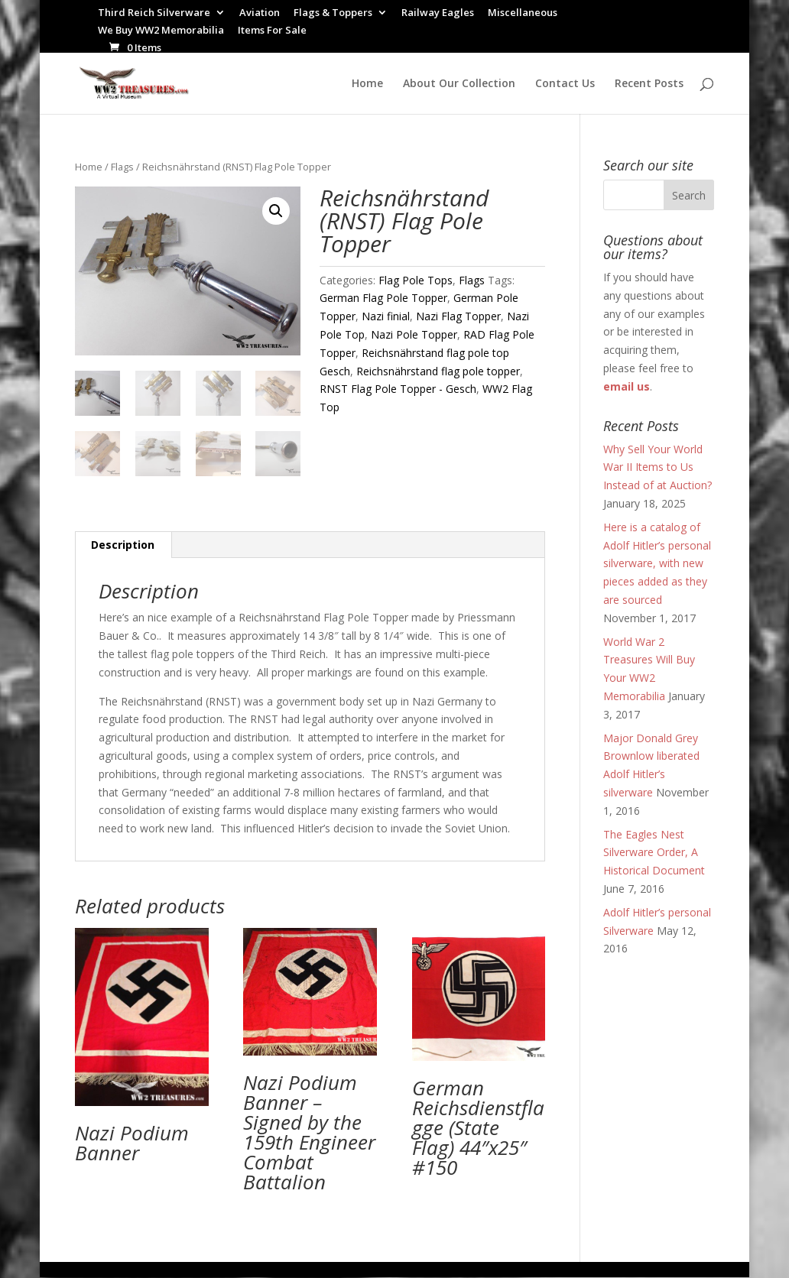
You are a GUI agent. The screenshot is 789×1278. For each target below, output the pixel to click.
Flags (122, 167)
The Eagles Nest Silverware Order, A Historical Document (654, 852)
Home (367, 84)
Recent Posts (649, 84)
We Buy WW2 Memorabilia (161, 31)
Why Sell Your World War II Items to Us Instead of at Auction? (657, 467)
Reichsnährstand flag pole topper (438, 371)
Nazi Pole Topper (414, 334)
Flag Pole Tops (415, 280)
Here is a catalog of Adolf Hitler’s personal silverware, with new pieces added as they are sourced (657, 563)
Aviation (259, 13)
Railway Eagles (437, 13)
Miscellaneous (522, 13)
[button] (276, 211)
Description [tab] (122, 545)
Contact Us (565, 84)
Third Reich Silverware (154, 13)
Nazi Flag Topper (458, 316)
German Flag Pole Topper (383, 297)
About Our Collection (459, 84)
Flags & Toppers (333, 13)
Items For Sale (272, 31)
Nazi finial (386, 316)
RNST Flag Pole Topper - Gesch (398, 388)
